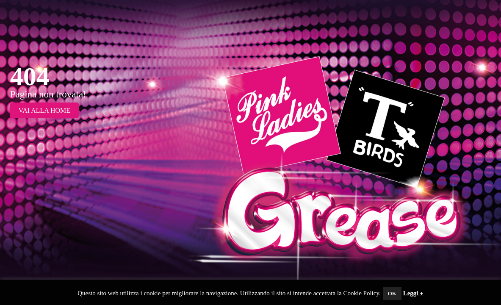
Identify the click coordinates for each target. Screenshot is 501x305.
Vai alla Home (44, 110)
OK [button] (392, 293)
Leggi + (413, 293)
